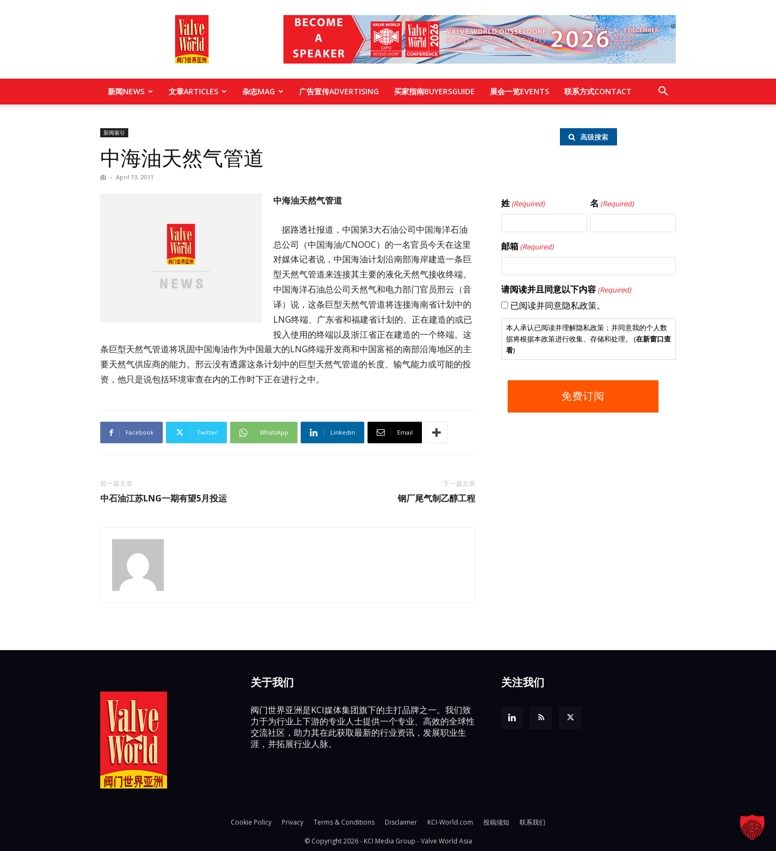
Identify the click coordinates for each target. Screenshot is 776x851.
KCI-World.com (450, 822)
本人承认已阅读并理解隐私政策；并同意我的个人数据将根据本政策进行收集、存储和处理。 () (588, 339)
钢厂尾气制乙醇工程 (436, 498)
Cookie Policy (251, 822)
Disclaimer (401, 822)
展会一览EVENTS (519, 91)
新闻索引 (114, 132)
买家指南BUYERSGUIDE (434, 91)
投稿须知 (496, 822)
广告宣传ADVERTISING (339, 91)
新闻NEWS (130, 91)
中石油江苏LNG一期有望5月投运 (163, 498)
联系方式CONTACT (598, 91)
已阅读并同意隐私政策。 (557, 305)
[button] (663, 92)
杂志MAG (262, 91)
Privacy (292, 822)
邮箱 (527, 247)
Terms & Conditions (344, 822)
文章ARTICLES (198, 91)
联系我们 (532, 822)
